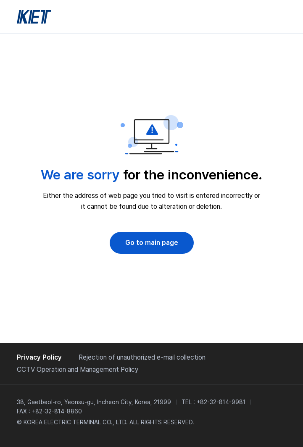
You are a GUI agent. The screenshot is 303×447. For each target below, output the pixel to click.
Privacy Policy (39, 357)
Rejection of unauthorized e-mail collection (142, 357)
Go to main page (151, 243)
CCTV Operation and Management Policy (77, 369)
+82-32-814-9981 (221, 402)
